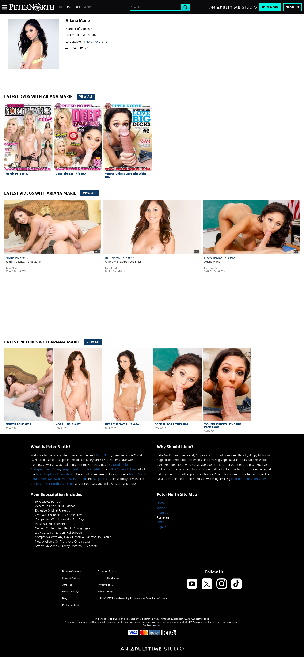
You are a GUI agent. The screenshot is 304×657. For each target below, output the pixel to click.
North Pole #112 (96, 41)
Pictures (162, 512)
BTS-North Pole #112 (119, 258)
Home (161, 503)
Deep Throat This (73, 469)
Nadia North (137, 474)
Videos (161, 508)
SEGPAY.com (192, 622)
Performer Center (71, 605)
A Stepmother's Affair (45, 469)
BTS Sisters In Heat (124, 469)
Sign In (292, 7)
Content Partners (71, 578)
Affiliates (67, 585)
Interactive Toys (70, 591)
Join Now (270, 7)
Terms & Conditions (108, 578)
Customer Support (107, 571)
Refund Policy (105, 591)
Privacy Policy (105, 585)
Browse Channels (71, 571)
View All (85, 96)
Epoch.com (83, 622)
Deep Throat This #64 (71, 173)
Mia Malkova (56, 479)
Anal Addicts (95, 469)
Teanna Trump (76, 479)
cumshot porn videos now (249, 479)
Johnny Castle (14, 261)
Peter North (12, 268)
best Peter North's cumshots (55, 483)
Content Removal (152, 625)
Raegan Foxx (100, 479)
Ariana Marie (32, 261)
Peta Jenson (39, 479)
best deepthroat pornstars (54, 474)
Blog (64, 598)
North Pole (120, 464)
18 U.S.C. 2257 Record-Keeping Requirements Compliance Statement (134, 598)
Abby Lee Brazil (131, 261)
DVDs (160, 522)
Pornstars (163, 517)
